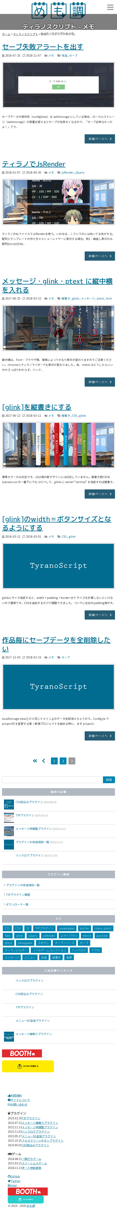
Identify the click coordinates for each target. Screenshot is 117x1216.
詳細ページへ (98, 139)
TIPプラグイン (25, 815)
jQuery (80, 172)
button (84, 928)
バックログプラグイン (30, 855)
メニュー (30, 957)
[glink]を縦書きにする (36, 407)
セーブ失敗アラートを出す (42, 46)
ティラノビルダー (16, 950)
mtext (87, 936)
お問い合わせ (17, 1104)
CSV (18, 928)
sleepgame (25, 943)
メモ (51, 55)
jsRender (68, 172)
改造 (64, 55)
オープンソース (64, 943)
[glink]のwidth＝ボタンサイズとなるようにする (56, 523)
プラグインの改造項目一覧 (32, 842)
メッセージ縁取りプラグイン (34, 1034)
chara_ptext (103, 928)
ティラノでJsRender (33, 164)
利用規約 (15, 1095)
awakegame (66, 928)
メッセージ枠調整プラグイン (34, 829)
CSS (74, 415)
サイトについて (19, 1100)
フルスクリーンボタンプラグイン (42, 1140)
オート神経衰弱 (31, 1168)
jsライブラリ (69, 936)
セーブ (73, 55)
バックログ (79, 950)
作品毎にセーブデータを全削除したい (56, 644)
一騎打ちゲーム (31, 1159)
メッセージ (88, 298)
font (109, 298)
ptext (100, 298)
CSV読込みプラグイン (29, 802)
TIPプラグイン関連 (18, 895)
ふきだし (43, 943)
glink (75, 298)
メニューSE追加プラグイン (33, 1021)
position (102, 936)
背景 (69, 957)
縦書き (66, 298)
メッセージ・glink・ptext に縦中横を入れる (57, 285)
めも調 (30, 1206)
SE (28, 928)
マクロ (95, 950)
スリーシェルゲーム (34, 1163)
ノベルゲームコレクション (49, 950)
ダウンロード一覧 (17, 904)
